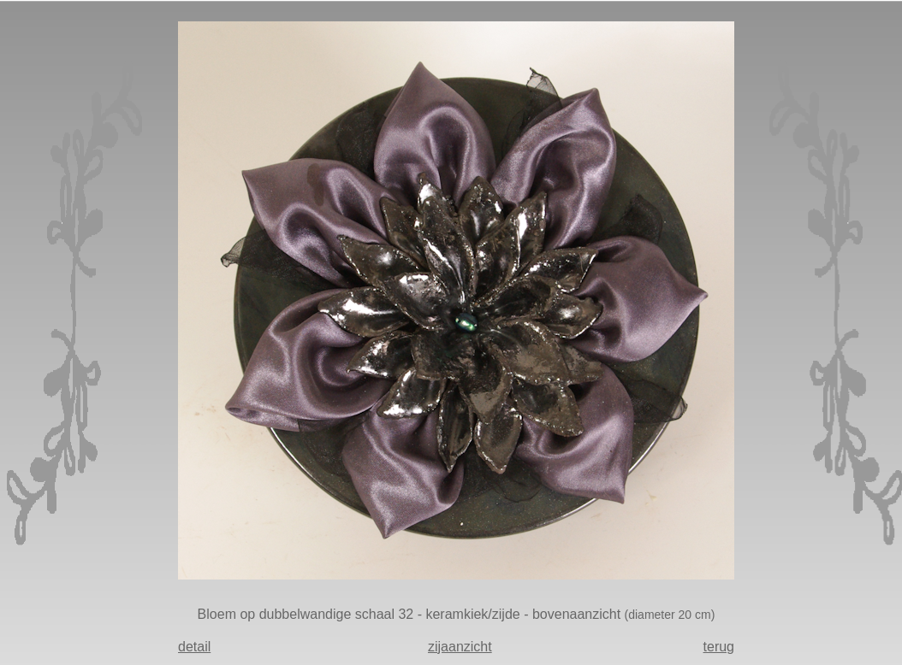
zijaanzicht (460, 646)
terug (718, 646)
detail (194, 646)
